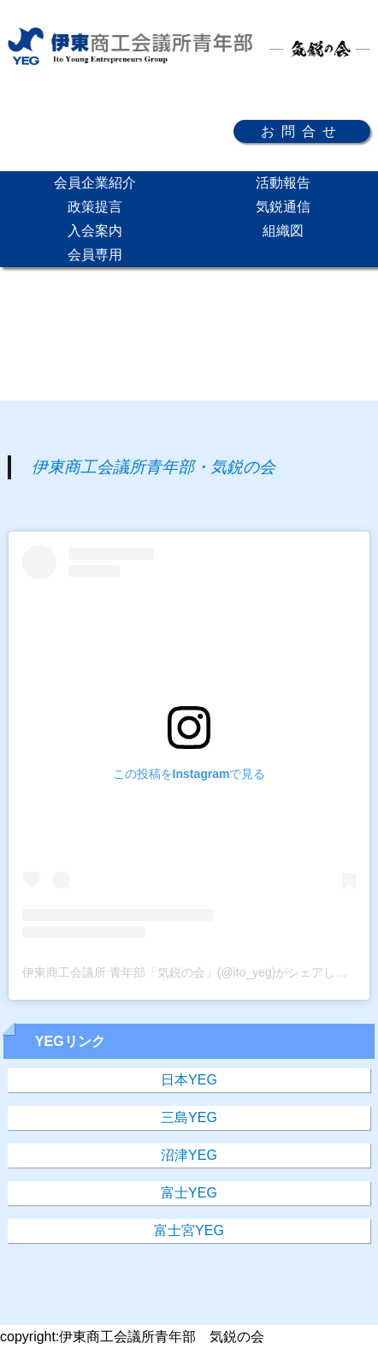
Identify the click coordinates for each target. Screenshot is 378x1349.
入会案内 (95, 230)
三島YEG (189, 1117)
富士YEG (189, 1193)
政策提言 (95, 206)
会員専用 (95, 254)
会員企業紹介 (95, 182)
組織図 (283, 230)
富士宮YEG (189, 1230)
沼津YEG (189, 1155)
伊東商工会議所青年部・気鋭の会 (153, 467)
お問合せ (302, 131)
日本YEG (189, 1080)
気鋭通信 (283, 206)
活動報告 (283, 182)
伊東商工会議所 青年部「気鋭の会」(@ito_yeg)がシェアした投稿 (197, 972)
